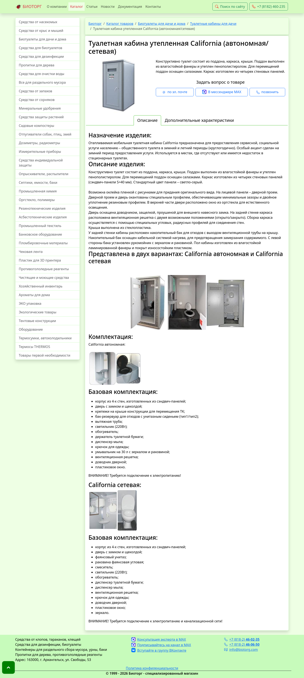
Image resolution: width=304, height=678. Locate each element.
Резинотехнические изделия (42, 208)
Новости (108, 6)
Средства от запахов (35, 91)
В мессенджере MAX (221, 92)
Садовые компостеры (36, 125)
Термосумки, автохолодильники (45, 338)
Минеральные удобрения (40, 108)
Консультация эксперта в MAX (158, 639)
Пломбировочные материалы (43, 243)
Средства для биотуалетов (40, 48)
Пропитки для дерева (36, 65)
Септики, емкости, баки (38, 182)
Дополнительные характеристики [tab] (199, 120)
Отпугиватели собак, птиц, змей (45, 134)
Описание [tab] (147, 120)
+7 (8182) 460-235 (268, 6)
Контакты (153, 6)
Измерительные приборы (40, 151)
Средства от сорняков (36, 99)
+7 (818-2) (241, 639)
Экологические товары (37, 312)
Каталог (76, 6)
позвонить (267, 92)
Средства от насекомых (38, 22)
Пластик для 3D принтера (40, 260)
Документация (130, 6)
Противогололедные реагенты (44, 269)
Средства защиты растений (41, 117)
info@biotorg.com (241, 649)
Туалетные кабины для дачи (213, 23)
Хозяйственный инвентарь (40, 286)
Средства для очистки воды (41, 73)
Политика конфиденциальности (152, 668)
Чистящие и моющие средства (44, 277)
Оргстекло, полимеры (37, 199)
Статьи (92, 6)
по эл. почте (174, 92)
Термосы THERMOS (34, 346)
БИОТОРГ (28, 7)
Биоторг (95, 23)
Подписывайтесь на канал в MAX (161, 645)
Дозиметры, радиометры (39, 143)
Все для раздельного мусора (42, 82)
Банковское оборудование (40, 234)
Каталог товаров (119, 23)
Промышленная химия (38, 191)
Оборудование (31, 329)
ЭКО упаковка (30, 303)
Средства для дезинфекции (41, 56)
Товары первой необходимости (44, 355)
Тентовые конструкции (37, 320)
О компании (57, 6)
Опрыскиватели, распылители (43, 174)
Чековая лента (31, 251)
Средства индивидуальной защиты (41, 163)
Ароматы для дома (34, 295)
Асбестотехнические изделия (43, 217)
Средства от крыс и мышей (41, 30)
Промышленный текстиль (40, 225)
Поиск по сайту (230, 6)
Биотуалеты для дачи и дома (42, 39)
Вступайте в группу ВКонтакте (158, 650)
